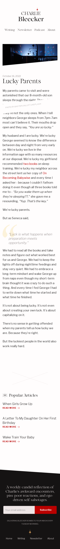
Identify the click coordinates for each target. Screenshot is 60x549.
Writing (10, 29)
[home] (30, 15)
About (51, 29)
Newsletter (24, 29)
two (26, 164)
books (33, 164)
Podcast (39, 29)
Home (9, 538)
